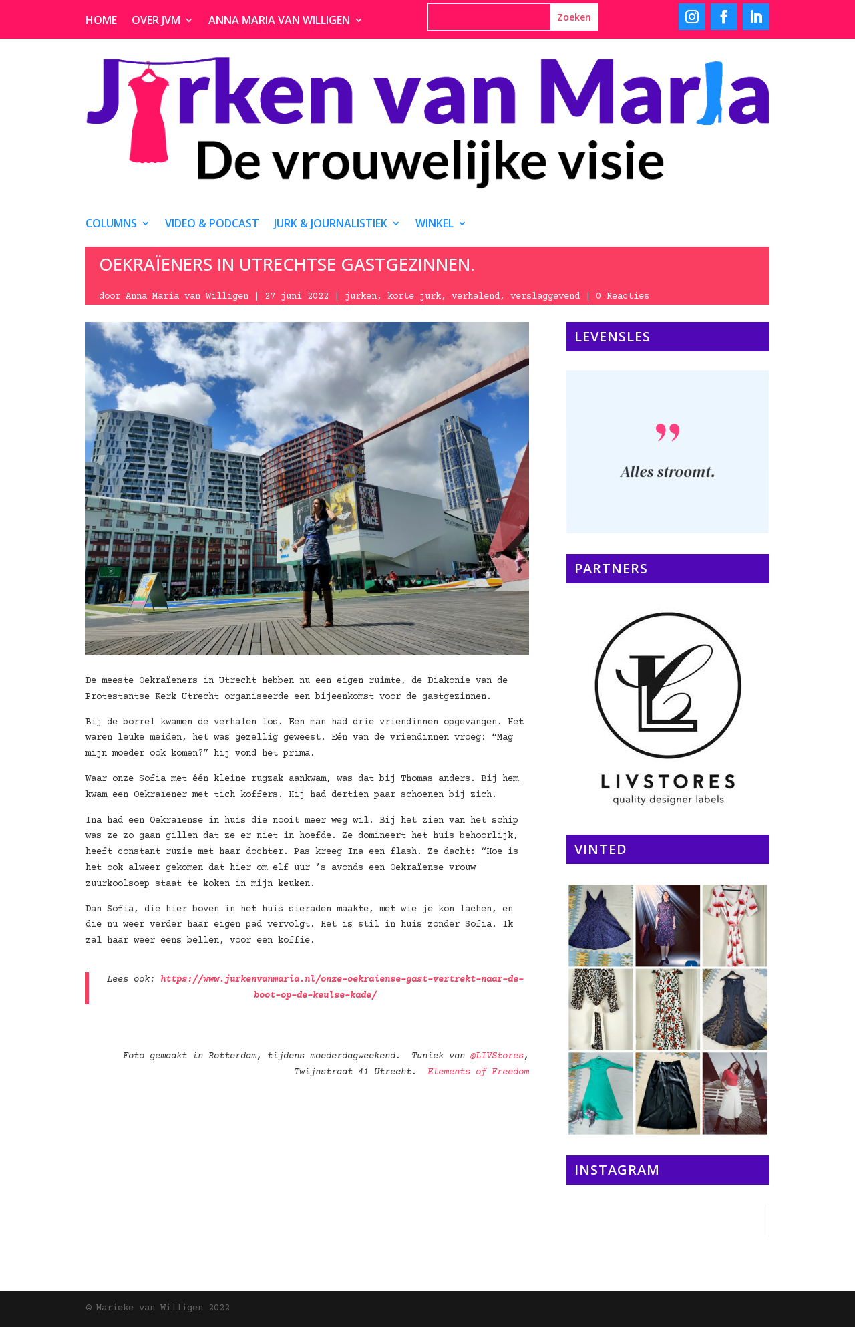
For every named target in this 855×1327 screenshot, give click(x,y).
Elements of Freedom (478, 1072)
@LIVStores (497, 1056)
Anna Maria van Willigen (279, 21)
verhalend (476, 296)
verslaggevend (545, 296)
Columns (111, 224)
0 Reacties (622, 296)
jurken (361, 296)
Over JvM (156, 21)
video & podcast (212, 224)
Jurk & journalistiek (330, 224)
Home (101, 21)
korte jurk (414, 296)
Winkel (434, 224)
